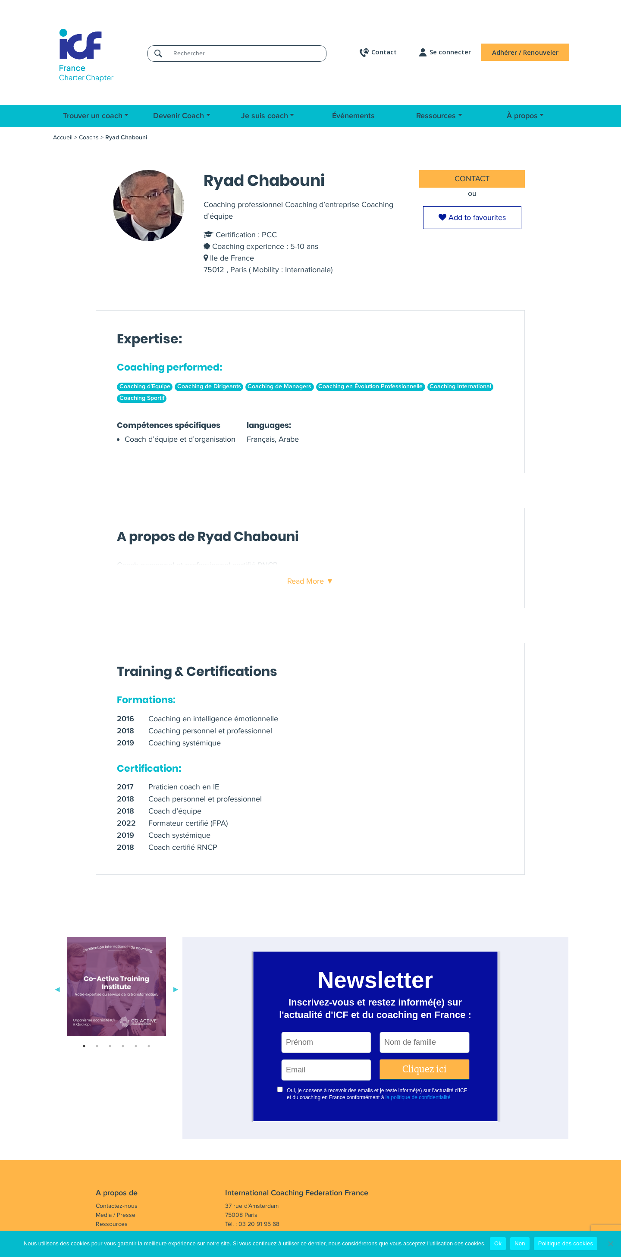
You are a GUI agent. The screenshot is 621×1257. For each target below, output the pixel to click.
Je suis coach (264, 116)
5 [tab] (136, 1046)
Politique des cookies (565, 1243)
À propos (522, 116)
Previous (57, 988)
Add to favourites (472, 217)
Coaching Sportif (141, 398)
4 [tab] (123, 1046)
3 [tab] (110, 1046)
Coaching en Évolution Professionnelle (370, 386)
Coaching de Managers (279, 386)
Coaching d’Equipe (144, 386)
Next (176, 988)
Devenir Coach (178, 116)
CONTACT (472, 178)
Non (519, 1243)
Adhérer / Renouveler (525, 52)
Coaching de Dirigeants (209, 386)
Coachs (89, 137)
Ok (498, 1243)
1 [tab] (84, 1046)
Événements (353, 116)
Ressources (436, 116)
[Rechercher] (247, 53)
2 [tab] (97, 1046)
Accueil (62, 137)
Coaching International (460, 386)
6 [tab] (148, 1046)
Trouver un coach (92, 116)
